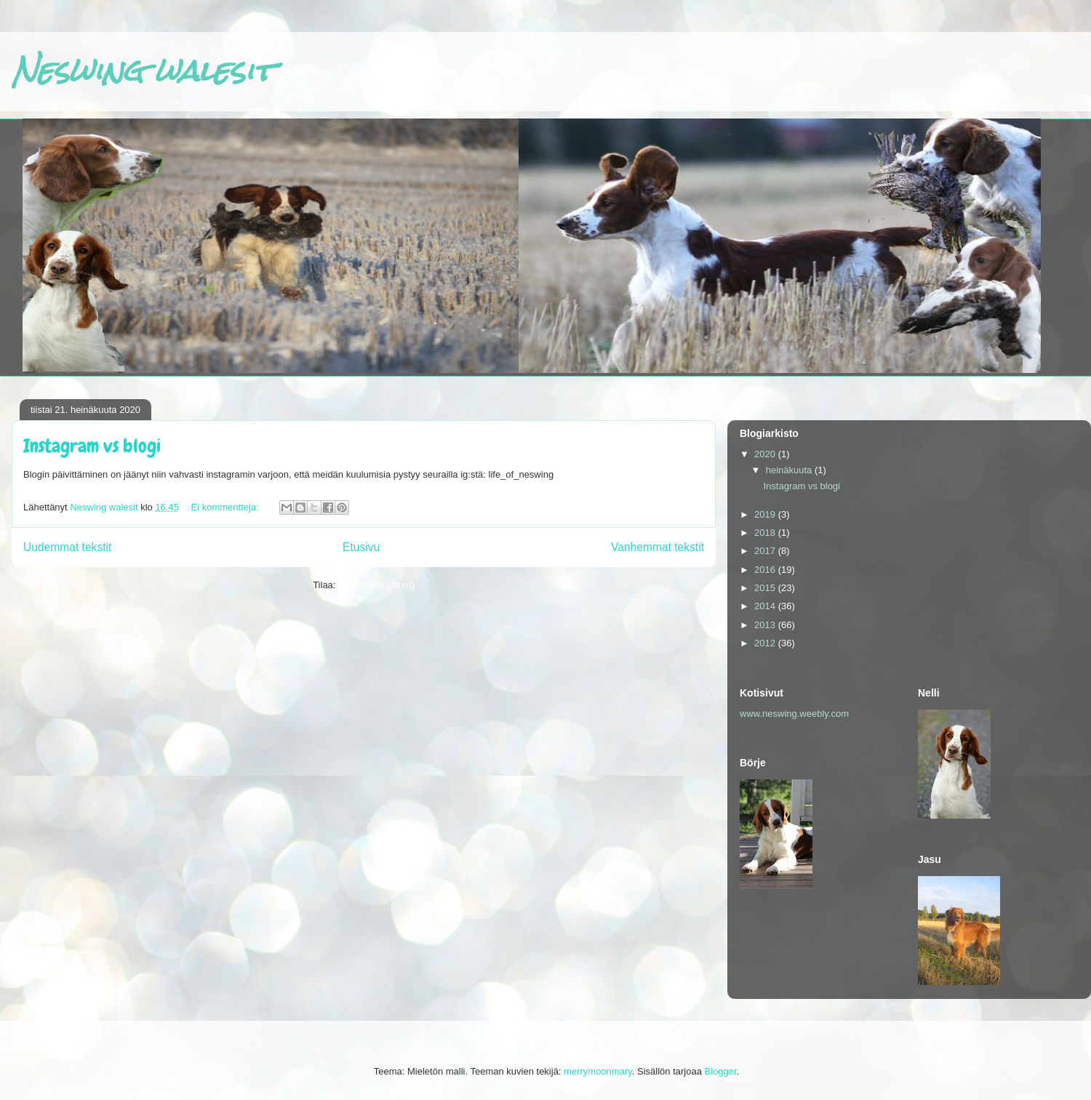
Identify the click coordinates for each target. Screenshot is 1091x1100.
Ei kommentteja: (226, 507)
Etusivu (361, 547)
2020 (766, 454)
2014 (766, 606)
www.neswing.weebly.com (794, 713)
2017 (766, 550)
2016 (766, 569)
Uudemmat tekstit (67, 547)
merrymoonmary (598, 1071)
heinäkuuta (790, 470)
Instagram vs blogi (92, 446)
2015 (766, 587)
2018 (766, 532)
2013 (766, 624)
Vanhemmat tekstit (657, 547)
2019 (766, 514)
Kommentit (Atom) (376, 584)
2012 (766, 643)
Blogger (721, 1071)
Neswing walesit (142, 71)
